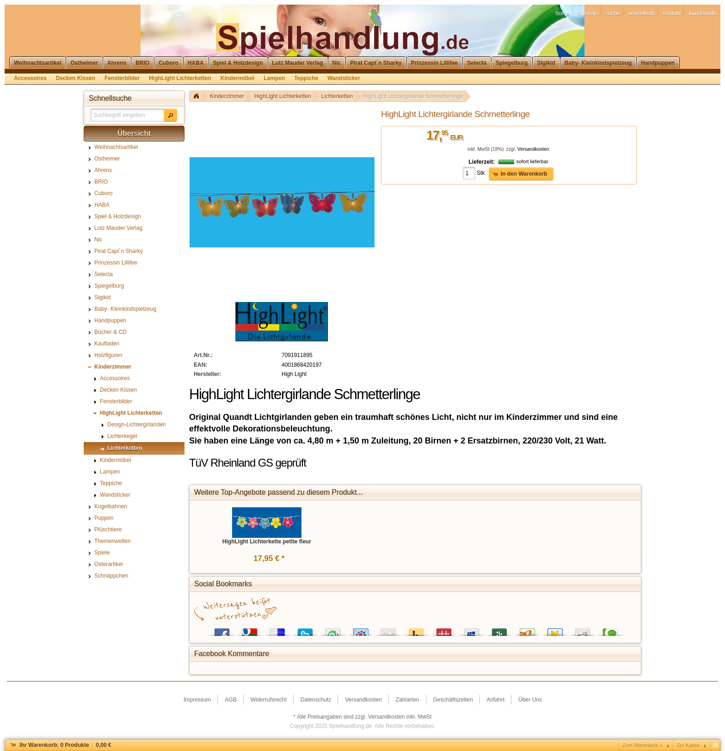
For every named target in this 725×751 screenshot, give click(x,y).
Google (250, 630)
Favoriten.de (555, 630)
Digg (388, 630)
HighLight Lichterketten (282, 96)
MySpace (471, 630)
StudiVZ (361, 630)
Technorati (610, 630)
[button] (170, 115)
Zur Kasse (688, 745)
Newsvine (499, 630)
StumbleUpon (333, 630)
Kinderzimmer (227, 96)
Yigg (527, 630)
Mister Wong (444, 630)
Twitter (305, 630)
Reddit (582, 630)
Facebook (222, 630)
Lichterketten (337, 96)
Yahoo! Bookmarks (416, 630)
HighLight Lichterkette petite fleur (266, 541)
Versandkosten (533, 149)
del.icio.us (277, 630)
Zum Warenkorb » (643, 745)
